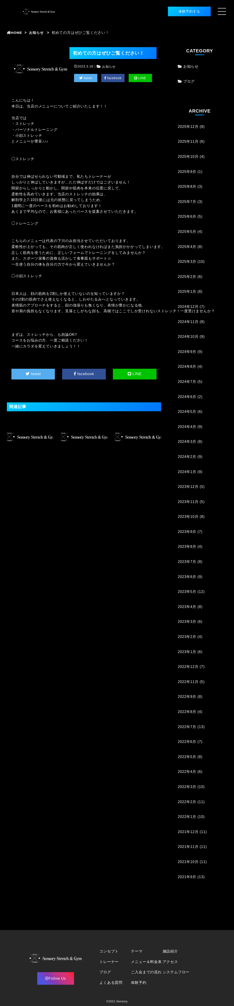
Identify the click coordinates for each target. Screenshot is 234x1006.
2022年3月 (187, 787)
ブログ (189, 81)
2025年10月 (188, 157)
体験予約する (185, 11)
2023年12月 (188, 487)
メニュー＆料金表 (146, 962)
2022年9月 (187, 697)
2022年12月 (188, 667)
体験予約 (138, 982)
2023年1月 (187, 652)
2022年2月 (187, 802)
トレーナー (109, 962)
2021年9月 (187, 877)
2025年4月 (187, 247)
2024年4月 (187, 427)
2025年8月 (187, 186)
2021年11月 (188, 847)
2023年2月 (187, 637)
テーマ (136, 951)
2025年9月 (187, 172)
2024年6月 (187, 396)
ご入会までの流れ (146, 972)
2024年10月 (188, 337)
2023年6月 (187, 577)
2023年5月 (187, 592)
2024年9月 (187, 352)
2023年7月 (187, 562)
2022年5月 (187, 757)
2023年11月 (188, 502)
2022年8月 (187, 712)
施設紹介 (170, 951)
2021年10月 (188, 862)
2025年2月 (187, 277)
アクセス (170, 962)
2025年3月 (187, 262)
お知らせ (37, 33)
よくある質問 (110, 982)
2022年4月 (187, 772)
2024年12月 (188, 307)
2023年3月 (187, 622)
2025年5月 (187, 232)
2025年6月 (187, 216)
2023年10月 (188, 517)
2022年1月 (187, 817)
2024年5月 (187, 412)
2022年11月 (188, 682)
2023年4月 (187, 607)
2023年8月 (187, 547)
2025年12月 (188, 127)
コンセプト (109, 951)
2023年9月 (187, 532)
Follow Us (55, 978)
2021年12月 (188, 832)
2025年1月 (187, 291)
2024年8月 (187, 367)
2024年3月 (187, 442)
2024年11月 (188, 322)
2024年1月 (187, 471)
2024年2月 (187, 457)
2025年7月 (187, 202)
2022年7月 (187, 727)
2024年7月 (187, 382)
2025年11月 (188, 141)
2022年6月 (187, 742)
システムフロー (176, 972)
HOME (15, 33)
